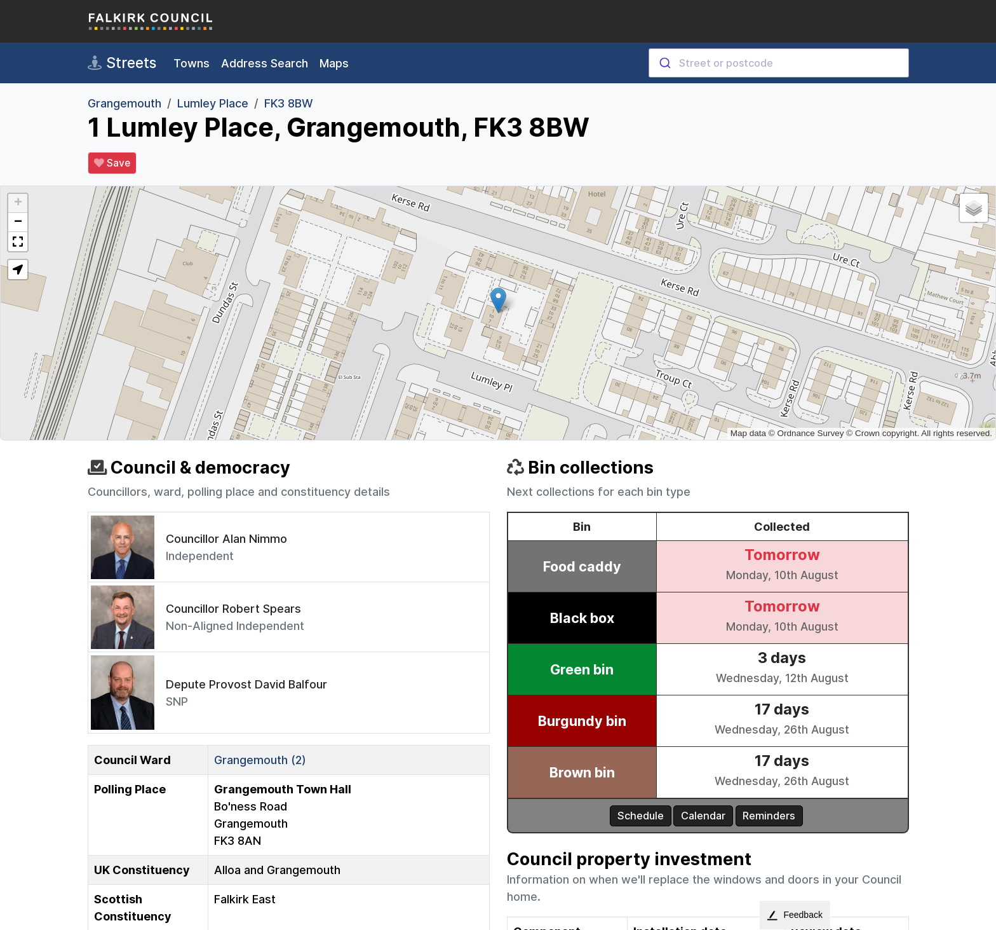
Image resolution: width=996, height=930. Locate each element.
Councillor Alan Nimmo (226, 538)
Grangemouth (124, 103)
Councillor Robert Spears (233, 608)
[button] (498, 300)
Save (112, 163)
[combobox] (779, 63)
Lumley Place (212, 103)
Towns (191, 63)
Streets (122, 63)
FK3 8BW (288, 103)
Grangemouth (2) (260, 760)
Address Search (264, 63)
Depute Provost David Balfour (246, 684)
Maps (334, 63)
